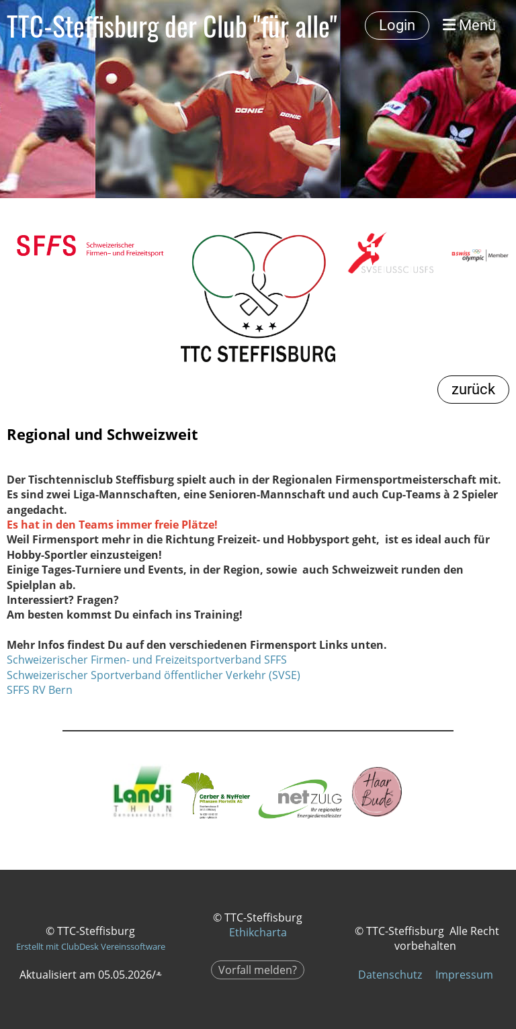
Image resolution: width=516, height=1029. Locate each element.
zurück (473, 389)
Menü (469, 25)
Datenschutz (390, 974)
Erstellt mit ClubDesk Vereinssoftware (90, 946)
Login (397, 25)
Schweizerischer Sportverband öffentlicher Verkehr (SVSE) (153, 675)
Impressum (464, 974)
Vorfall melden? (257, 970)
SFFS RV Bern (40, 689)
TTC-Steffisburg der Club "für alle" (172, 25)
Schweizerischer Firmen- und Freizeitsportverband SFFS (147, 659)
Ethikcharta (258, 932)
